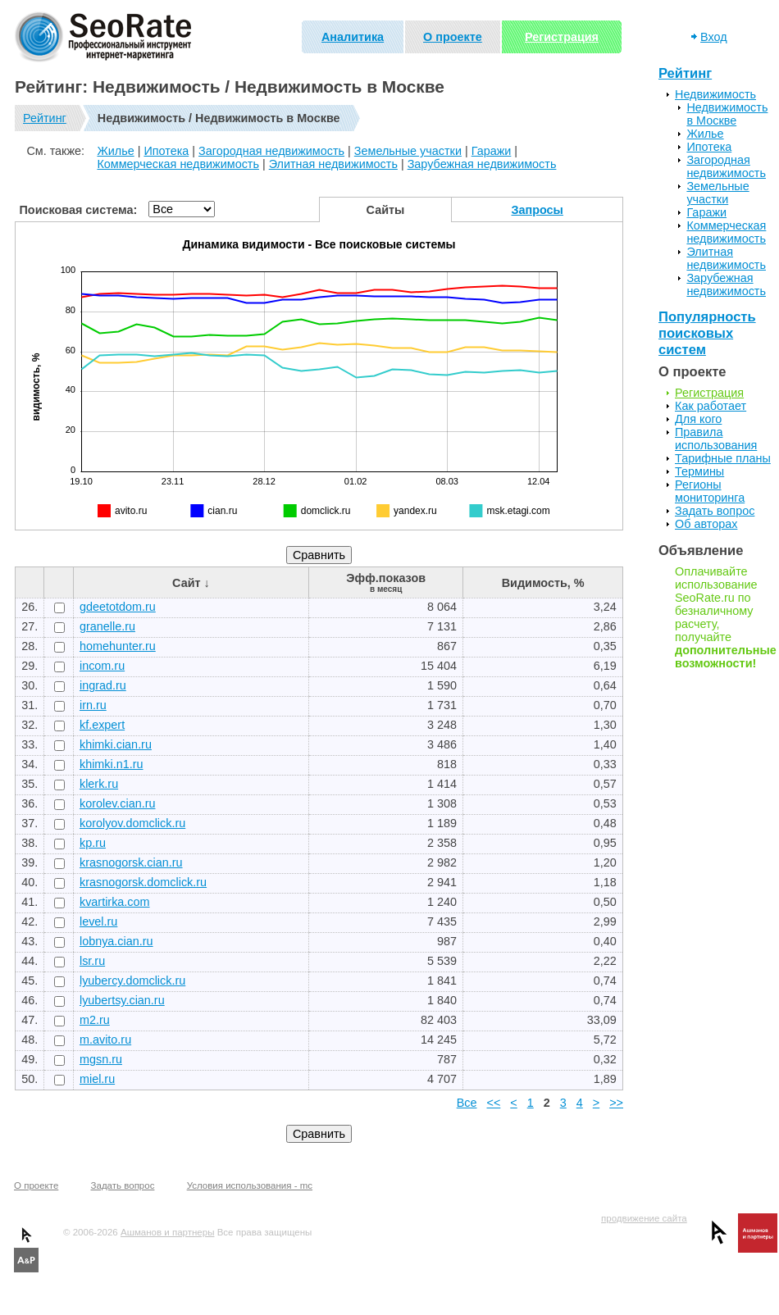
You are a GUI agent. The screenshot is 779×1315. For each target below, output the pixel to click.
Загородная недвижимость (271, 150)
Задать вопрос (714, 510)
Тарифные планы (723, 458)
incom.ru (102, 665)
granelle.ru (107, 626)
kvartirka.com (115, 901)
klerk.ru (99, 783)
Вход (713, 36)
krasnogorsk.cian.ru (131, 862)
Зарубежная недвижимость (482, 164)
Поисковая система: (79, 209)
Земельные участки (408, 150)
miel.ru (97, 1078)
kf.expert (102, 724)
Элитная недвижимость (333, 164)
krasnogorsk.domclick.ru (143, 882)
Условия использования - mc (249, 1185)
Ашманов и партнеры (167, 1232)
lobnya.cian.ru (116, 941)
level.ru (98, 921)
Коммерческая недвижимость (178, 164)
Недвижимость (715, 94)
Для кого (698, 418)
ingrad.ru (103, 685)
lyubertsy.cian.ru (122, 1000)
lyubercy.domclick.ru (132, 980)
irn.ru (93, 705)
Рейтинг (44, 118)
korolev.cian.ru (118, 803)
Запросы (537, 209)
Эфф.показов (386, 582)
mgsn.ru (101, 1059)
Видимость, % (543, 582)
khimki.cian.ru (116, 744)
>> (616, 1102)
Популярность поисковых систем (707, 333)
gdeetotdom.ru (118, 606)
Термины (699, 471)
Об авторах (706, 523)
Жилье (115, 150)
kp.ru (93, 842)
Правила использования (716, 438)
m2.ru (95, 1019)
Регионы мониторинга (710, 491)
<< (494, 1102)
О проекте (452, 36)
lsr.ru (92, 960)
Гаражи (492, 150)
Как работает (710, 405)
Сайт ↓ (191, 582)
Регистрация (562, 36)
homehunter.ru (118, 646)
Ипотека (166, 150)
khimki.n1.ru (112, 764)
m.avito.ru (105, 1039)
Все (467, 1102)
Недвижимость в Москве (727, 114)
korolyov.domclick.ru (132, 823)
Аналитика (352, 36)
